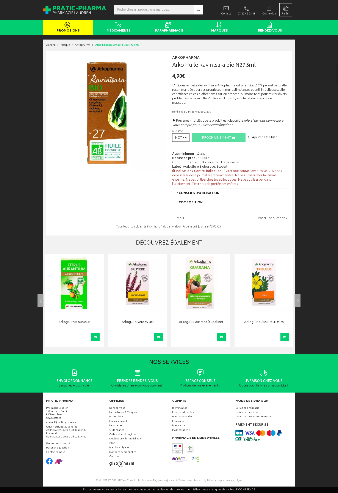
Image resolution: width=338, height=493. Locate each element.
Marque (65, 45)
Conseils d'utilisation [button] (197, 193)
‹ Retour (178, 218)
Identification (180, 408)
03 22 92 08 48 (53, 418)
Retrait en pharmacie (247, 408)
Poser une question (57, 448)
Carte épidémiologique (122, 435)
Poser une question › (272, 218)
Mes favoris (178, 426)
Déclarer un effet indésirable (125, 439)
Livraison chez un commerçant (253, 417)
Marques (218, 27)
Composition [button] (189, 202)
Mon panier (178, 421)
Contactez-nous (55, 452)
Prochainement (218, 138)
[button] (180, 137)
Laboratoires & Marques (123, 413)
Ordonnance (116, 430)
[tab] (229, 193)
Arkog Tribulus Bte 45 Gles (264, 322)
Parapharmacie (168, 27)
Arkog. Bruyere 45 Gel (138, 322)
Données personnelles (122, 452)
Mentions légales (119, 448)
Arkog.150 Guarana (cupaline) (201, 322)
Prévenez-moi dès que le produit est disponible (207, 121)
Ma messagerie (181, 430)
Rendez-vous (269, 27)
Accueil (51, 45)
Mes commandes (182, 417)
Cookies (114, 457)
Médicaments (118, 27)
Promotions (67, 27)
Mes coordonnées (183, 413)
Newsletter (115, 426)
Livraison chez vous (246, 413)
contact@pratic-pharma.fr (61, 423)
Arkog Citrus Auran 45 (74, 322)
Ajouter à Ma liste (262, 137)
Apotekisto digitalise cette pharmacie (215, 481)
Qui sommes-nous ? (58, 443)
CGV (112, 443)
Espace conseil (118, 421)
